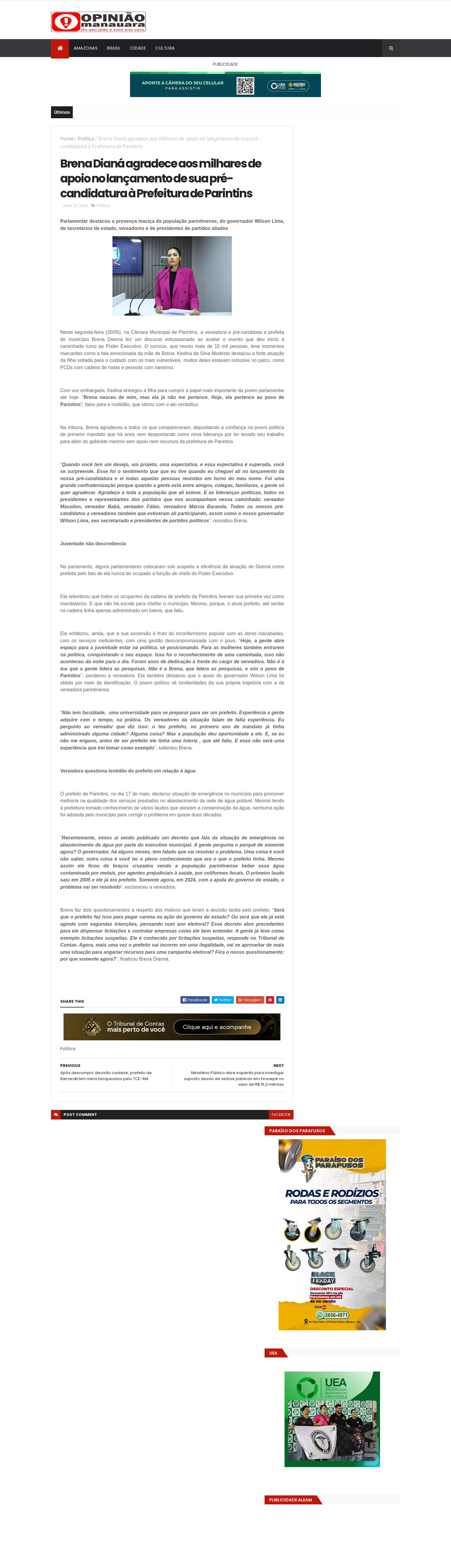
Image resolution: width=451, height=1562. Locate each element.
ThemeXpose (84, 1553)
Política (86, 138)
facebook (267, 1138)
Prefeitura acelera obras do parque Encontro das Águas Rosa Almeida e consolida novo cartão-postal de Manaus (355, 957)
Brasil (114, 48)
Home (67, 138)
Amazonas (86, 48)
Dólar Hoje (302, 1143)
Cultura (165, 48)
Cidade (138, 48)
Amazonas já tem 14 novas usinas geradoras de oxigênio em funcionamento (353, 900)
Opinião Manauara (323, 994)
